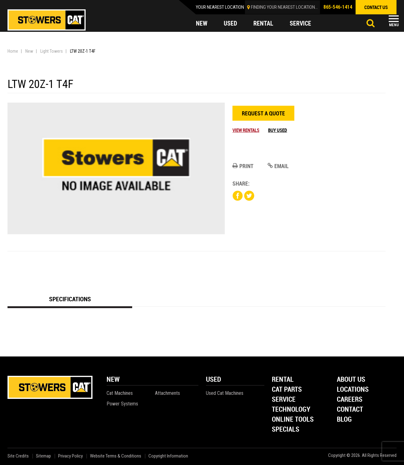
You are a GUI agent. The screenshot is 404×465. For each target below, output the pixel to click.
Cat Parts (287, 390)
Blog (344, 420)
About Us (351, 380)
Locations (353, 390)
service (301, 23)
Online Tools (293, 420)
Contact (350, 410)
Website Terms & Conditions (115, 456)
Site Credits (18, 456)
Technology (291, 410)
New (29, 51)
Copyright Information (168, 456)
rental (263, 23)
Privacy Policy (70, 456)
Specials (285, 430)
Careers (349, 400)
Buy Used (277, 130)
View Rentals (245, 130)
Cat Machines (120, 393)
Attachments (167, 393)
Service (284, 400)
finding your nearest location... (284, 7)
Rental (283, 380)
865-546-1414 (337, 7)
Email (278, 166)
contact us (376, 7)
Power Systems (122, 404)
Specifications (70, 299)
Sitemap (43, 456)
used (230, 23)
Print (242, 166)
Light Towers (51, 51)
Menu (394, 25)
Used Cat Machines (224, 393)
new (201, 23)
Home (12, 51)
